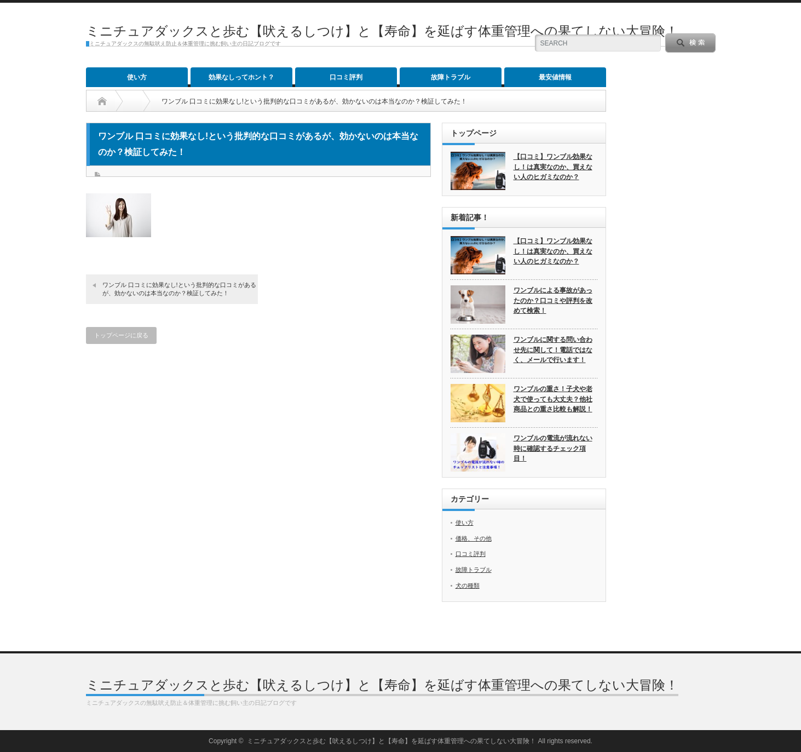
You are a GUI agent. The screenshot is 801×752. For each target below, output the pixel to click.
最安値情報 (555, 77)
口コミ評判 (346, 77)
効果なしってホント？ (241, 77)
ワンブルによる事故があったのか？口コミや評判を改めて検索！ (553, 300)
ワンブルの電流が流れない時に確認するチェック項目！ (553, 448)
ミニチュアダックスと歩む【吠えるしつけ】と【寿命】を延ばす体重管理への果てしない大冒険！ (382, 31)
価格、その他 (474, 538)
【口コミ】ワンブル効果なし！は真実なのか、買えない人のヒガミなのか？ (553, 167)
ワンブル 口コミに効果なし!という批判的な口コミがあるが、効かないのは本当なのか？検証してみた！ (179, 289)
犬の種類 (468, 585)
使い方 (137, 77)
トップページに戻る (121, 335)
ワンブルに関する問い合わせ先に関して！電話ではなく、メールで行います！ (553, 350)
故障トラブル (450, 77)
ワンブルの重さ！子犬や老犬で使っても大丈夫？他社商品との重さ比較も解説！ (553, 399)
